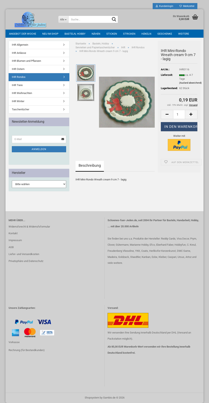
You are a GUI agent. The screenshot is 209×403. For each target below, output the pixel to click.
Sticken (111, 33)
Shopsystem (92, 397)
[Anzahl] (179, 114)
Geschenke (164, 33)
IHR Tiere (17, 85)
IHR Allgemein (20, 44)
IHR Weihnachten (22, 93)
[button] (167, 114)
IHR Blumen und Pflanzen (26, 60)
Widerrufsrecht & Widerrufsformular (29, 226)
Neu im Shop (50, 33)
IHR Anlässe (19, 52)
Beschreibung (90, 165)
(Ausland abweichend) (190, 83)
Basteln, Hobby (75, 33)
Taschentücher (20, 109)
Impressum (15, 240)
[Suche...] (63, 19)
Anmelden (39, 149)
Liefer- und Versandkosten (24, 254)
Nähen (96, 33)
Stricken (129, 33)
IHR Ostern (18, 69)
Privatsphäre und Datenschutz (26, 261)
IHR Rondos (19, 76)
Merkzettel (186, 6)
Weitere (183, 33)
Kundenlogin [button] (164, 6)
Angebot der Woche (22, 33)
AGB (11, 247)
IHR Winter (18, 101)
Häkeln (146, 33)
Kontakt (13, 233)
